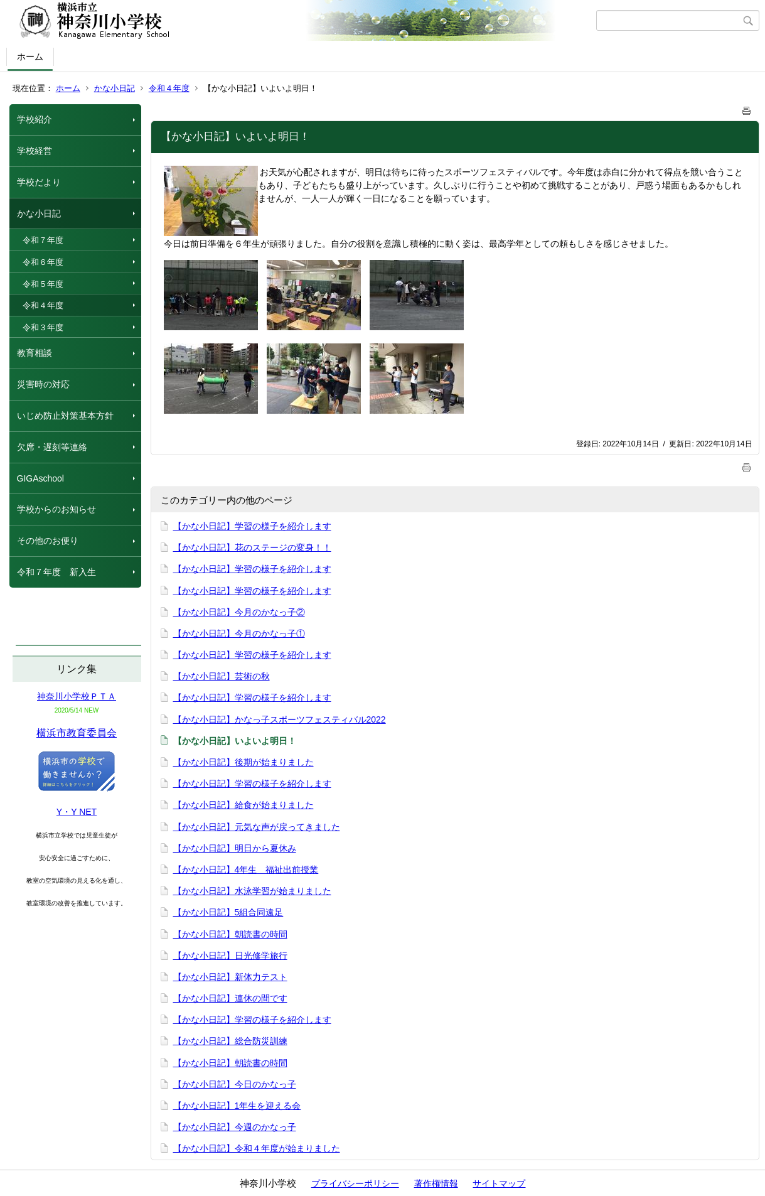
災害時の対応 (43, 384)
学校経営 (34, 151)
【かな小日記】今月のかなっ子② (239, 612)
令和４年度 (169, 88)
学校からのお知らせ (56, 509)
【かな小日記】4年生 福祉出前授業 (246, 870)
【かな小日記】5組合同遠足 (228, 912)
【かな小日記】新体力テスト (230, 977)
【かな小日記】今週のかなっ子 (234, 1127)
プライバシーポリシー (355, 1183)
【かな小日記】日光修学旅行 (230, 956)
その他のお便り (47, 541)
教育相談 (34, 353)
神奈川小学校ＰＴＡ (76, 696)
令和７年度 (43, 240)
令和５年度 (43, 284)
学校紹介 (34, 119)
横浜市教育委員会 (76, 733)
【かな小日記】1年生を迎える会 (237, 1106)
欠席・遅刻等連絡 (52, 447)
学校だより (39, 182)
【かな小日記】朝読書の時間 (230, 934)
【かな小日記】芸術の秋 (221, 676)
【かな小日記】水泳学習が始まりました (252, 891)
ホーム (30, 56)
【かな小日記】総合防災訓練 (230, 1041)
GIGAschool (40, 478)
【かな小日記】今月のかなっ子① (239, 633)
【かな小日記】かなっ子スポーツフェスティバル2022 (279, 719)
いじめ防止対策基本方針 (65, 416)
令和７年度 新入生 (56, 572)
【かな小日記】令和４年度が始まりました (256, 1148)
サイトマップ (499, 1183)
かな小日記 (114, 88)
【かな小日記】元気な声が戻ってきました (256, 827)
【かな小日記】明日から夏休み (234, 848)
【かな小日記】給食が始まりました (243, 805)
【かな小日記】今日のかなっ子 (234, 1084)
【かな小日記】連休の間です (230, 998)
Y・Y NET (76, 812)
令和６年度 (43, 262)
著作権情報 (436, 1183)
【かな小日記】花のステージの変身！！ (252, 547)
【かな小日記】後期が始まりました (243, 762)
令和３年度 (43, 327)
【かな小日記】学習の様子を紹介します (252, 526)
